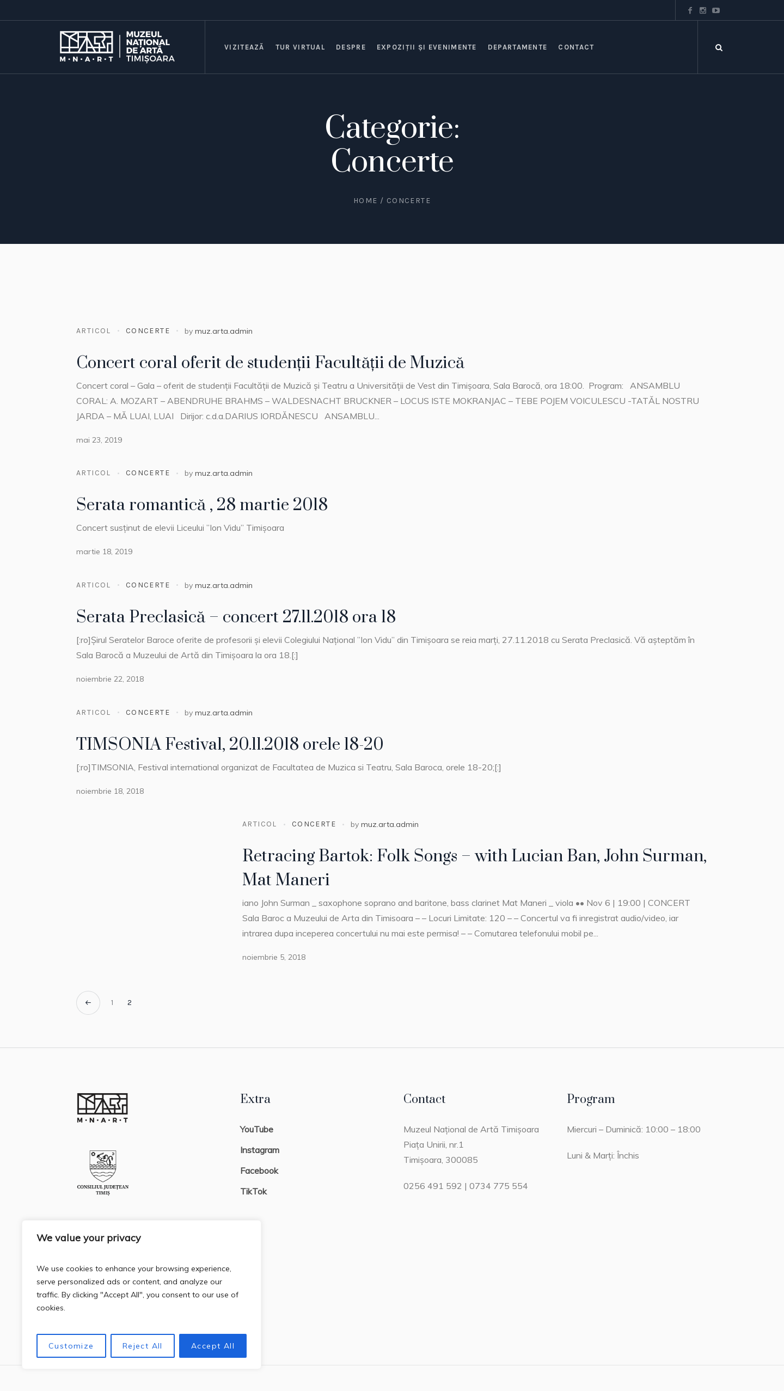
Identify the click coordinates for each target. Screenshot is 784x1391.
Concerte (148, 330)
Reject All (142, 1346)
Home (365, 200)
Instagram (259, 1149)
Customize (71, 1346)
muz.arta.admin (224, 331)
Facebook (259, 1170)
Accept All (213, 1346)
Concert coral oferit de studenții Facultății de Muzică (270, 363)
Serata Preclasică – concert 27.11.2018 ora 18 (236, 617)
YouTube (256, 1129)
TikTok (253, 1191)
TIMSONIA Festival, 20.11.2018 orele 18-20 (230, 744)
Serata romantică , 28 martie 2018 (202, 505)
